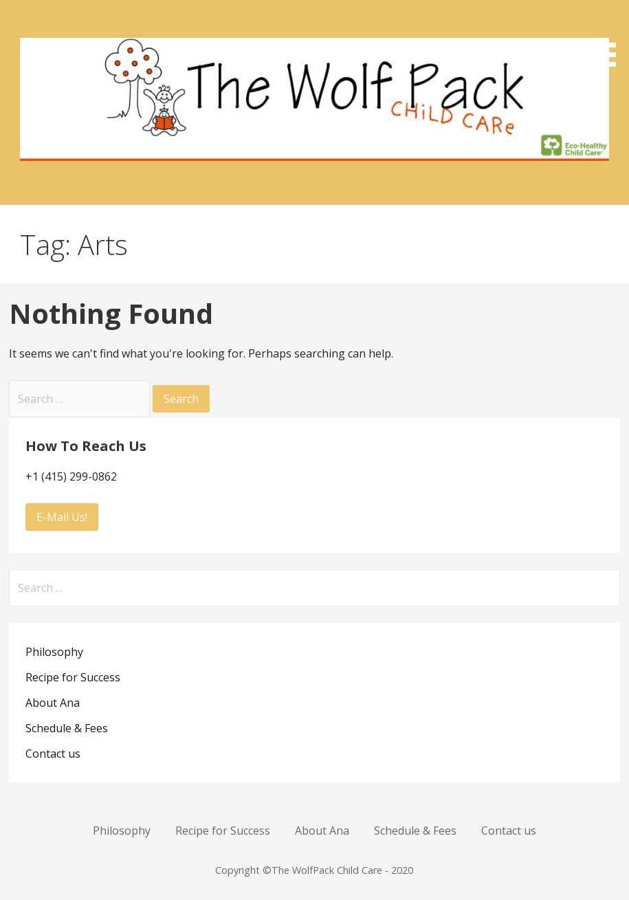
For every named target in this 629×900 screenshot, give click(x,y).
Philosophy (54, 651)
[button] (607, 36)
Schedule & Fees (66, 728)
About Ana (52, 702)
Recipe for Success (72, 677)
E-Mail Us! (61, 517)
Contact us (52, 753)
